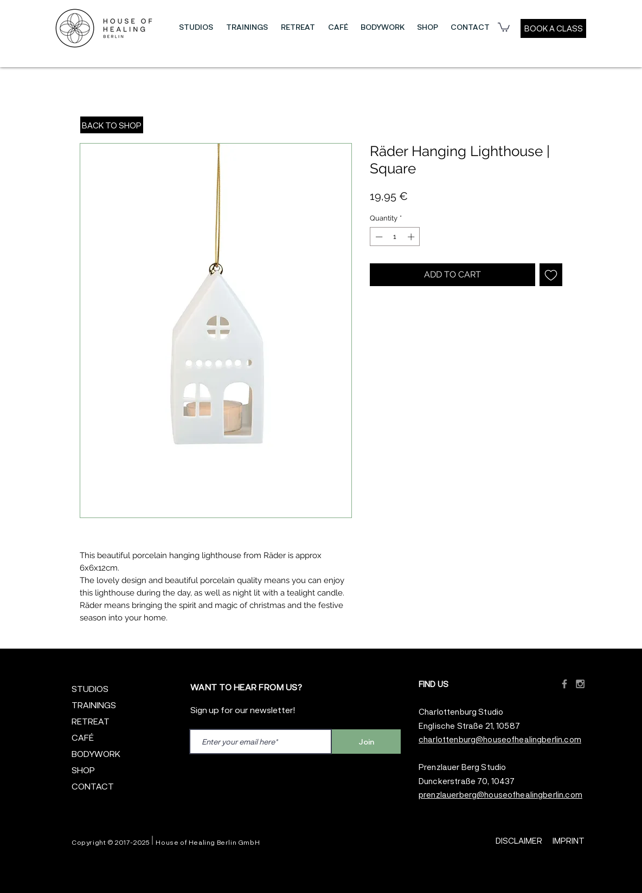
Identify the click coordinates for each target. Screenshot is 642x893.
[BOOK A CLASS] (553, 28)
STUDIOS (90, 688)
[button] (196, 27)
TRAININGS (94, 705)
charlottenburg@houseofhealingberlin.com (500, 739)
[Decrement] (377, 237)
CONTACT (93, 786)
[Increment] (412, 237)
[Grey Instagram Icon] (580, 684)
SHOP (83, 770)
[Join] (366, 741)
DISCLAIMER (519, 840)
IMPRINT (569, 840)
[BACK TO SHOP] (111, 125)
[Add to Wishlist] (551, 274)
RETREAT (91, 721)
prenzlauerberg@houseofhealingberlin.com (500, 794)
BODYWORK (96, 753)
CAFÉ (83, 737)
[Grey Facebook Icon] (564, 684)
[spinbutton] (395, 237)
